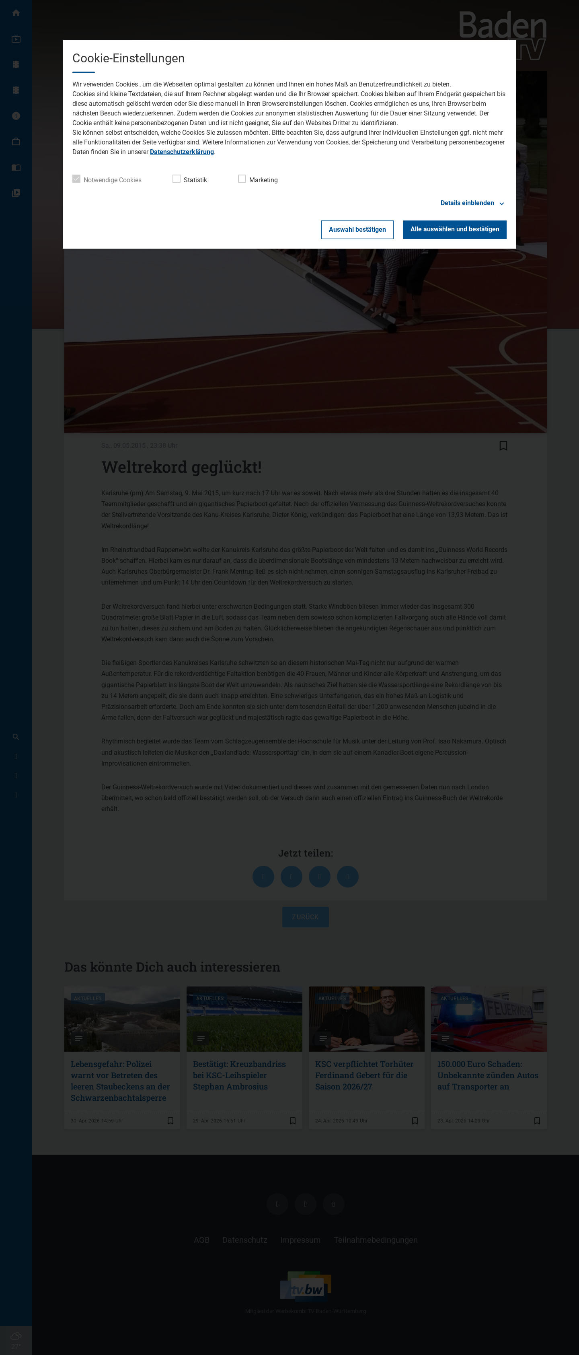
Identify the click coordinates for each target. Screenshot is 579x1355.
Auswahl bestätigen (357, 229)
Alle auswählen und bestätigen (455, 229)
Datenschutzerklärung (182, 152)
